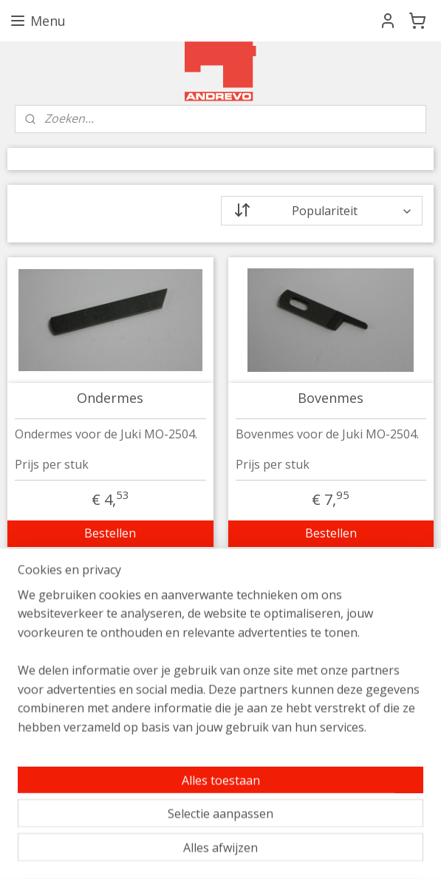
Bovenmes (330, 398)
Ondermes (110, 398)
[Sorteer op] (322, 211)
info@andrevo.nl (63, 642)
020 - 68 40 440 (59, 662)
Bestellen (110, 533)
